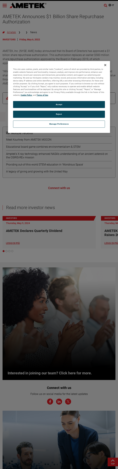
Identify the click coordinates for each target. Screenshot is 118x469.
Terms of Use (42, 95)
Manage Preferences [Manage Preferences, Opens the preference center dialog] (59, 124)
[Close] (105, 65)
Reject (59, 114)
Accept (59, 104)
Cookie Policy (26, 95)
